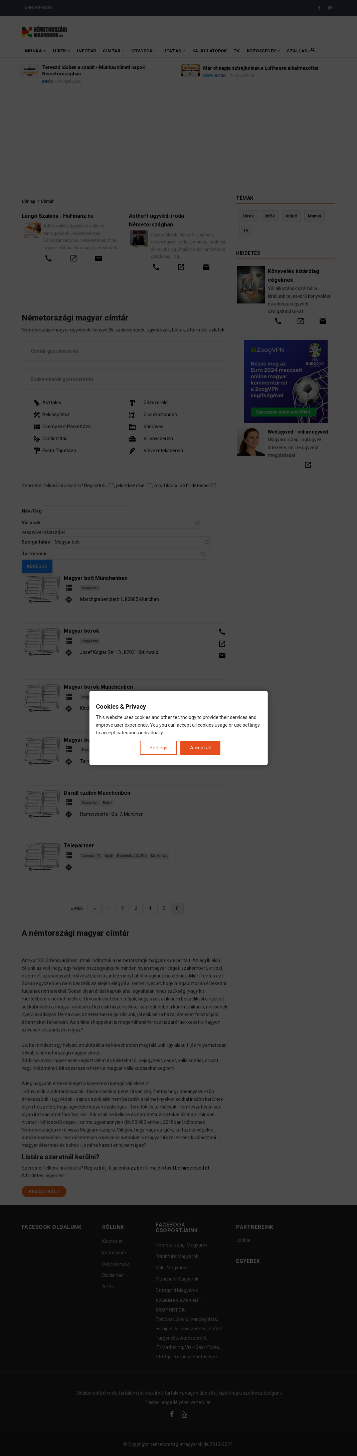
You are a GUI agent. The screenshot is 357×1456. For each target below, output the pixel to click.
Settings (158, 747)
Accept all (200, 747)
